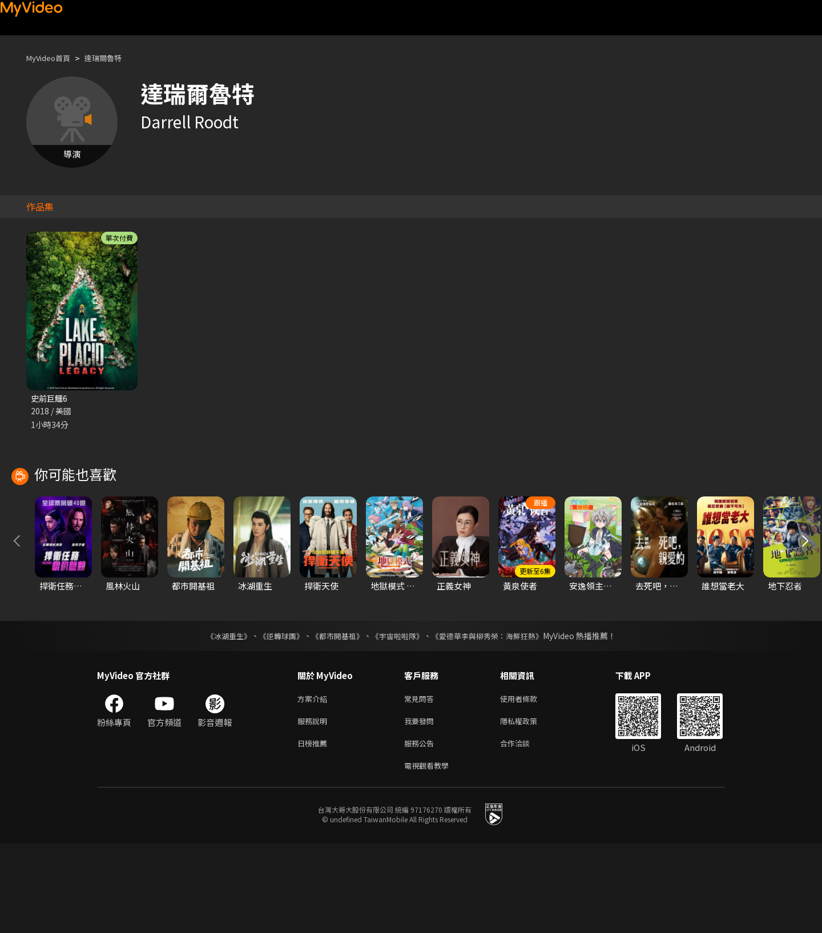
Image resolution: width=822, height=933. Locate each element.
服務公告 (421, 830)
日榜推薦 (314, 830)
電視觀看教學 (430, 854)
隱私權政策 (528, 806)
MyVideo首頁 (52, 58)
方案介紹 (314, 782)
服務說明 (314, 806)
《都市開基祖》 (334, 718)
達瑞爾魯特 (113, 58)
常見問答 (421, 782)
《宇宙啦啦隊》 (398, 718)
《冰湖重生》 (219, 718)
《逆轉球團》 (275, 718)
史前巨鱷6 (50, 399)
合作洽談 (524, 830)
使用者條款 (528, 782)
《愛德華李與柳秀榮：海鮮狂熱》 (494, 718)
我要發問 (421, 806)
